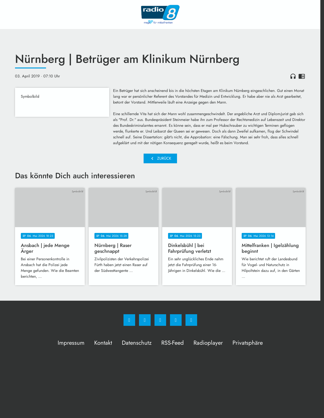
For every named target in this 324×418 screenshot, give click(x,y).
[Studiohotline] (176, 320)
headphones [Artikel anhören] (293, 76)
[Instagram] (145, 320)
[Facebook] (129, 320)
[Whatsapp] (160, 320)
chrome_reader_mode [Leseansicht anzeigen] (301, 76)
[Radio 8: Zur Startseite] (160, 14)
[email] (191, 320)
